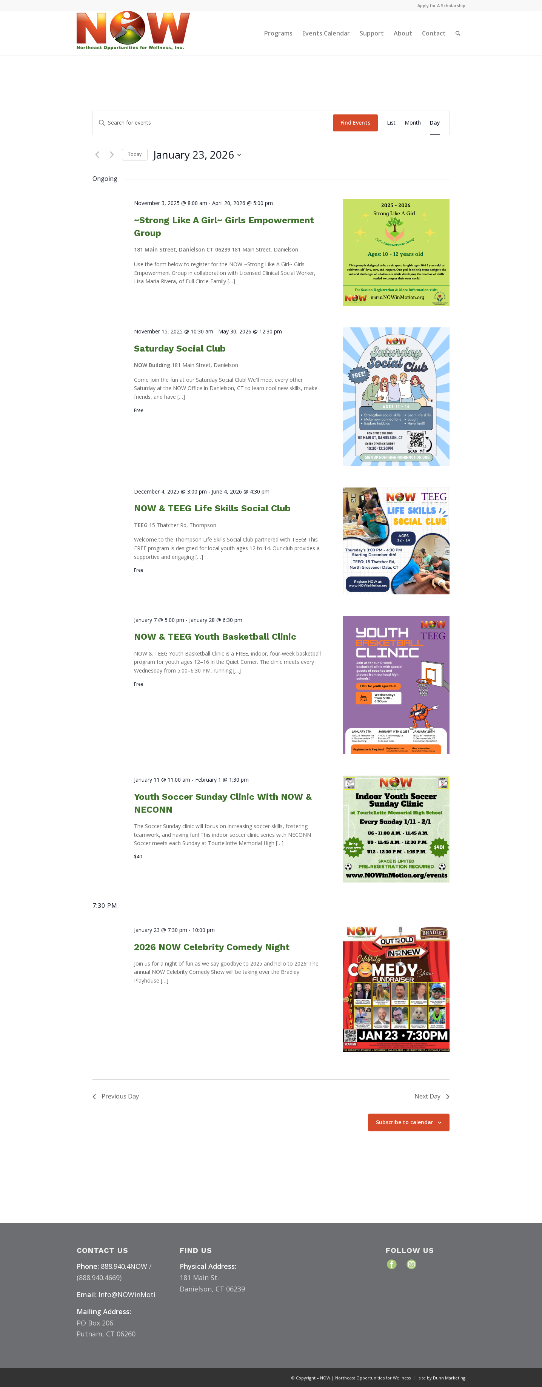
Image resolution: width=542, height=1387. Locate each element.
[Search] (458, 33)
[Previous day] (97, 154)
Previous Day (115, 1096)
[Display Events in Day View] (435, 123)
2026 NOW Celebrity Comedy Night (211, 947)
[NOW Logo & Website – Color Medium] (133, 33)
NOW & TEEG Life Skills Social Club (212, 508)
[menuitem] (439, 6)
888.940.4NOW (124, 1266)
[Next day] (111, 154)
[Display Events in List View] (391, 123)
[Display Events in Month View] (413, 123)
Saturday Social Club (180, 348)
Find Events (355, 122)
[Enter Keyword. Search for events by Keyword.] (213, 123)
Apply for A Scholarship (441, 5)
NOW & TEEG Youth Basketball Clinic (215, 636)
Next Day (432, 1096)
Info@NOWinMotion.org (138, 1294)
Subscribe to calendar (404, 1122)
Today (135, 154)
